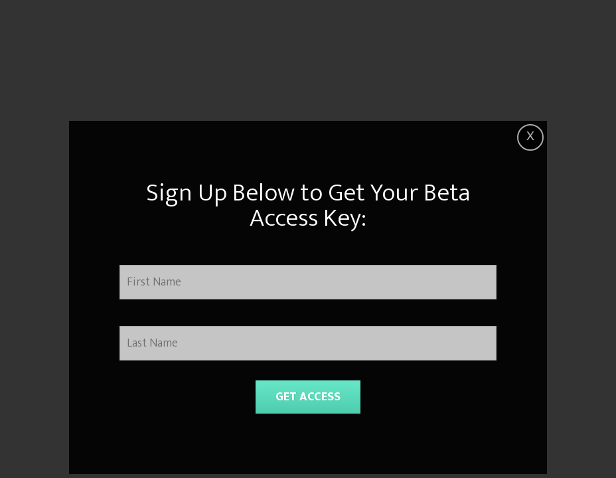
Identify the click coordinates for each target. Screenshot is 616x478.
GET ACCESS (308, 397)
